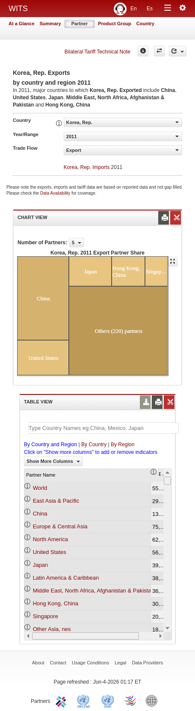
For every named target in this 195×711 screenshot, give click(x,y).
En (133, 9)
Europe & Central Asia (60, 526)
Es (150, 9)
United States (49, 552)
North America (50, 539)
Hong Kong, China (55, 603)
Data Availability (55, 193)
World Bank (153, 700)
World (40, 488)
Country (145, 23)
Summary (50, 23)
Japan (40, 565)
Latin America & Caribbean (66, 578)
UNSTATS (107, 700)
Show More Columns (53, 461)
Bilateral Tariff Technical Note (97, 52)
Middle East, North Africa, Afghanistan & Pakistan (93, 590)
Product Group (114, 23)
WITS (18, 8)
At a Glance (22, 23)
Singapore (45, 616)
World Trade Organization (130, 700)
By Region (122, 444)
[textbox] (103, 428)
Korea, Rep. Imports (86, 167)
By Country (93, 444)
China (40, 513)
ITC (62, 700)
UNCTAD (85, 700)
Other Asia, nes (52, 629)
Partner (79, 23)
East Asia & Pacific (56, 501)
